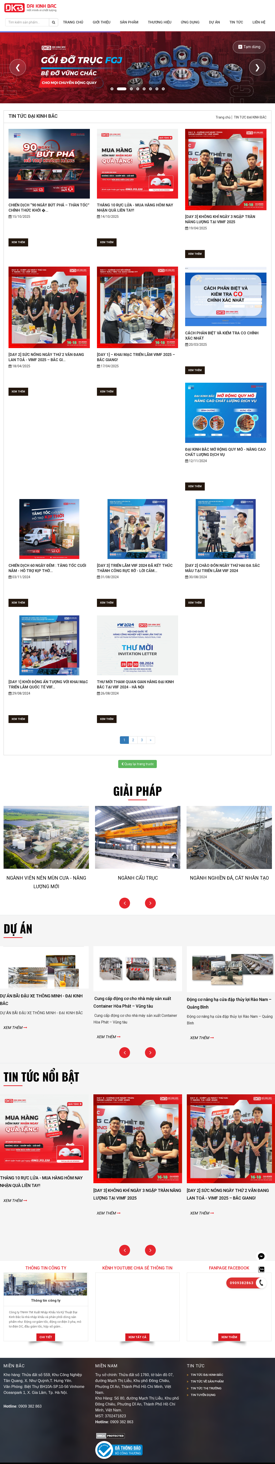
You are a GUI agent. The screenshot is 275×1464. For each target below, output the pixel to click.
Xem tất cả (137, 1337)
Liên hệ (259, 22)
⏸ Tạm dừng (249, 47)
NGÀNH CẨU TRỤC (145, 878)
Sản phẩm (129, 22)
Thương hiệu (159, 22)
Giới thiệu (101, 22)
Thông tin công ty (46, 1300)
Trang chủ (73, 22)
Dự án (214, 22)
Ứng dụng (190, 22)
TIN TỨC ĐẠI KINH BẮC (250, 117)
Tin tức (236, 22)
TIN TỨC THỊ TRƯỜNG (206, 1388)
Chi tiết (45, 1337)
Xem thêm (18, 242)
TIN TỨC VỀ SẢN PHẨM (207, 1381)
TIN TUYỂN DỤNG (203, 1395)
